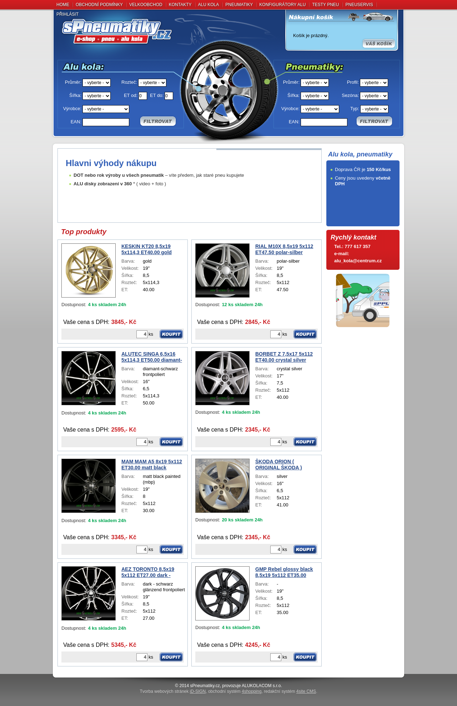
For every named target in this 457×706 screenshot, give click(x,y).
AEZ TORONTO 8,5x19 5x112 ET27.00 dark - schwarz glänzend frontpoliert (147, 572)
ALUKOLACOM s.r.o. (262, 685)
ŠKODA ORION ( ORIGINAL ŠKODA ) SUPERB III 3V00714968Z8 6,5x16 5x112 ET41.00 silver (286, 465)
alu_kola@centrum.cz (358, 260)
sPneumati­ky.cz (205, 685)
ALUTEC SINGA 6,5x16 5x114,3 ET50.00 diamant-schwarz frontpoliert (151, 357)
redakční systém (290, 691)
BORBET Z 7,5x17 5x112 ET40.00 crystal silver (284, 357)
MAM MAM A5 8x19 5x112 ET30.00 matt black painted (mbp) (151, 465)
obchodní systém (234, 691)
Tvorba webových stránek (173, 691)
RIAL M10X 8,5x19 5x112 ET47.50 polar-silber (284, 249)
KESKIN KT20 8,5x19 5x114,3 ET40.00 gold (146, 249)
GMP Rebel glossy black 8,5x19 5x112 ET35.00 (284, 572)
